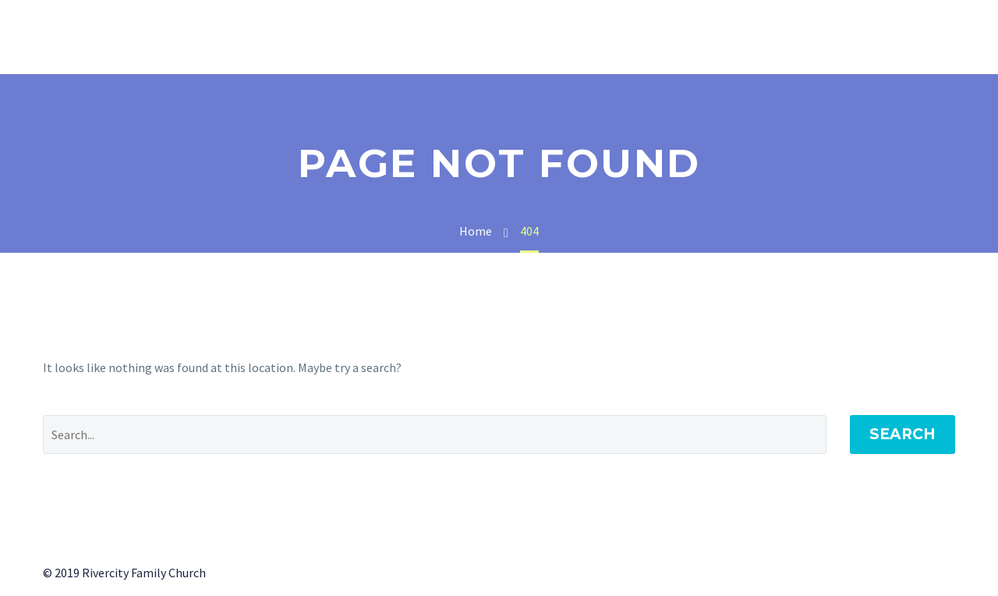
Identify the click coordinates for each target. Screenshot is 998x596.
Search (902, 434)
